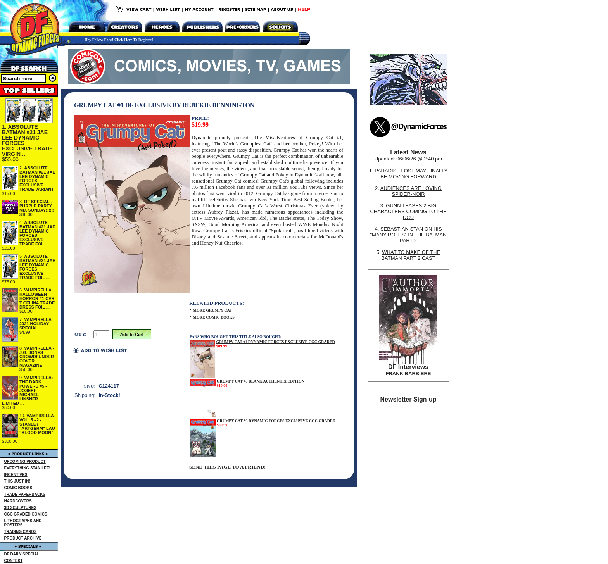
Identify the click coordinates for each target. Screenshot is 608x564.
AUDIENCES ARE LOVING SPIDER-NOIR (411, 191)
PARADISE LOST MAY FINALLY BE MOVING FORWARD (411, 173)
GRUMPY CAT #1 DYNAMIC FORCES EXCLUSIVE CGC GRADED (275, 342)
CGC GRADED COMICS (25, 514)
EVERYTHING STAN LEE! (27, 468)
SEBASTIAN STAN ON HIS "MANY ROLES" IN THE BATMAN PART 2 (408, 234)
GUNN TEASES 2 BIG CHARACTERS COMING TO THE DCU (408, 211)
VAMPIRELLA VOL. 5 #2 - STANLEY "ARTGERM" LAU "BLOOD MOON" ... (37, 426)
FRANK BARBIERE (408, 373)
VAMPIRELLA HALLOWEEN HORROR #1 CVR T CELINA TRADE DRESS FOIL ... (37, 298)
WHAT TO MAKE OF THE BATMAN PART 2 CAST (410, 255)
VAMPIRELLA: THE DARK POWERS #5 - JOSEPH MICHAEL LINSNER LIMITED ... (27, 390)
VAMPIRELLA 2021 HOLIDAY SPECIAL (35, 323)
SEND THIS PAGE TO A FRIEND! (227, 467)
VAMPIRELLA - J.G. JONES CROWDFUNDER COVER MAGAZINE (36, 356)
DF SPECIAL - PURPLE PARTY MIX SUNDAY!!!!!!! (37, 205)
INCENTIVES (16, 475)
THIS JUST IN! (17, 481)
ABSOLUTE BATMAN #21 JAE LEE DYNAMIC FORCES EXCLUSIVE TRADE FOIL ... (37, 233)
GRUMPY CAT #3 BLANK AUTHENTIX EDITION (260, 381)
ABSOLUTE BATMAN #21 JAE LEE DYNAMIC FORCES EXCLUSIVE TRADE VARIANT (37, 178)
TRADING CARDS (20, 532)
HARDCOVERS (18, 501)
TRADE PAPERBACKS (25, 494)
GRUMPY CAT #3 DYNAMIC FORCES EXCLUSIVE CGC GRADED (276, 421)
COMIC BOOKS (18, 488)
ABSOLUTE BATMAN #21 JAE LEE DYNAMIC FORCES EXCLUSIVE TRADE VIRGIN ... (27, 140)
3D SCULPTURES (20, 507)
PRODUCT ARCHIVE (23, 538)
